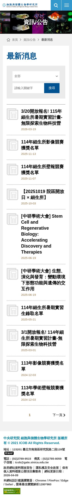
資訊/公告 (29, 39)
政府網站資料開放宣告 (17, 467)
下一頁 (57, 415)
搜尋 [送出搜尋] (52, 88)
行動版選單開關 (66, 6)
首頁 (15, 39)
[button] (56, 5)
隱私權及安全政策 (47, 467)
